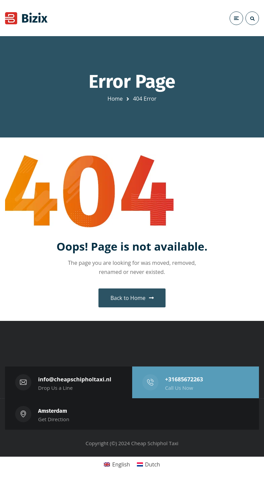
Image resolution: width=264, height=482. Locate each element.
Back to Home (131, 298)
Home (115, 98)
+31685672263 (184, 379)
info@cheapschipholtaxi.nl (75, 379)
